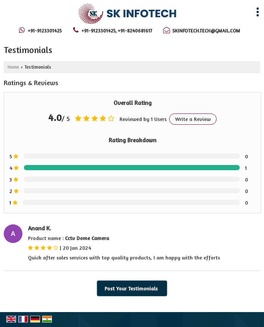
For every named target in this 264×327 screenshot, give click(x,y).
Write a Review (193, 119)
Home (13, 67)
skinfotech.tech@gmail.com (206, 31)
